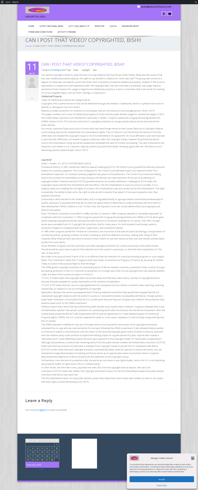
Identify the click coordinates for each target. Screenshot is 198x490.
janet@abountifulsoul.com (156, 6)
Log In (113, 26)
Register (99, 26)
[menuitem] (2, 2)
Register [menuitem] (15, 2)
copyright (86, 70)
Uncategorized (58, 69)
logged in (43, 409)
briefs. (76, 70)
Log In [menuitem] (8, 2)
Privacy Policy (162, 485)
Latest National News (51, 26)
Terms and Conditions (40, 31)
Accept (162, 479)
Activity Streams (67, 31)
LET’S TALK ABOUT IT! (79, 26)
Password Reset (130, 26)
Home (31, 26)
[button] (192, 458)
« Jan (41, 469)
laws (95, 70)
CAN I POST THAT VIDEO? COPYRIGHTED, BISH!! (82, 64)
